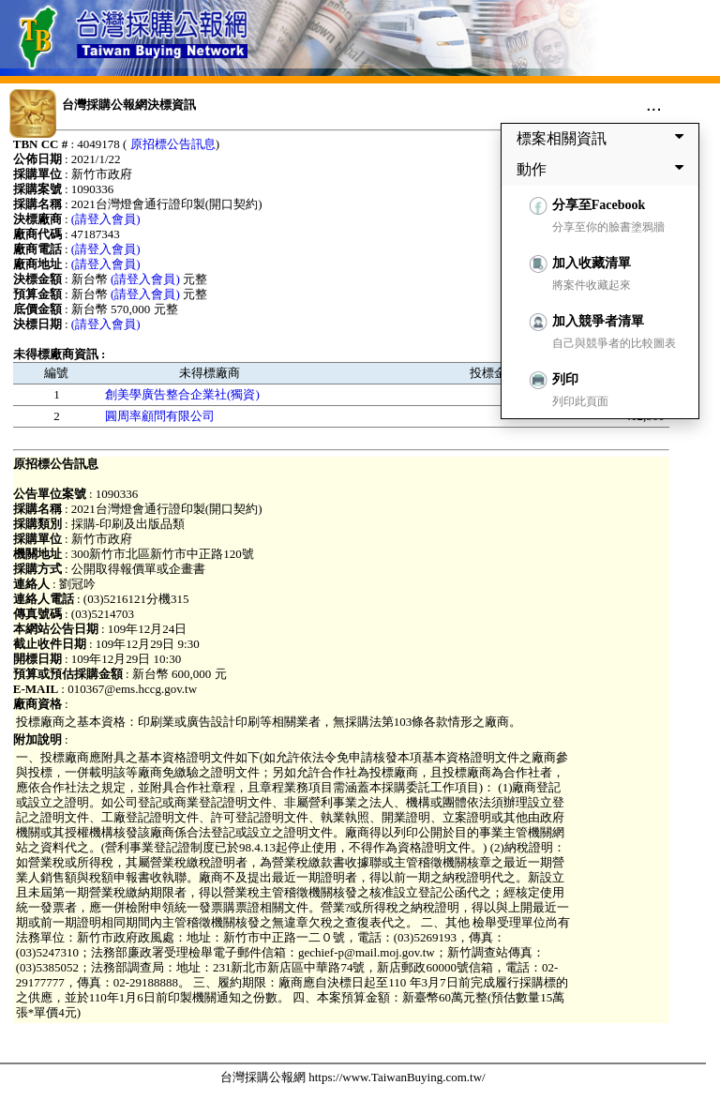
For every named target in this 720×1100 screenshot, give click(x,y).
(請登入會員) (106, 219)
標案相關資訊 (604, 137)
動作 (604, 168)
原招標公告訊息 (173, 144)
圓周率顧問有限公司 (160, 416)
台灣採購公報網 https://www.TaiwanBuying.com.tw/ (353, 1077)
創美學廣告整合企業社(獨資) (182, 394)
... (654, 104)
